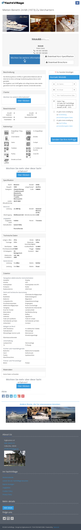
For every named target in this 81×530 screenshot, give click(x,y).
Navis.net (56, 527)
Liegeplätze (6, 488)
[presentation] (65, 132)
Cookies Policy (7, 491)
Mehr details (8, 508)
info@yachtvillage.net (11, 449)
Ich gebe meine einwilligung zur (65, 114)
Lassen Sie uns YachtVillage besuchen (15, 481)
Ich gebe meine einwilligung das (65, 123)
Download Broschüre (56, 62)
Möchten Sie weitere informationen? (25, 59)
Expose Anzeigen (8, 484)
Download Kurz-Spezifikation (59, 56)
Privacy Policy (7, 494)
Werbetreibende (8, 477)
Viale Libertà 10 (9, 443)
